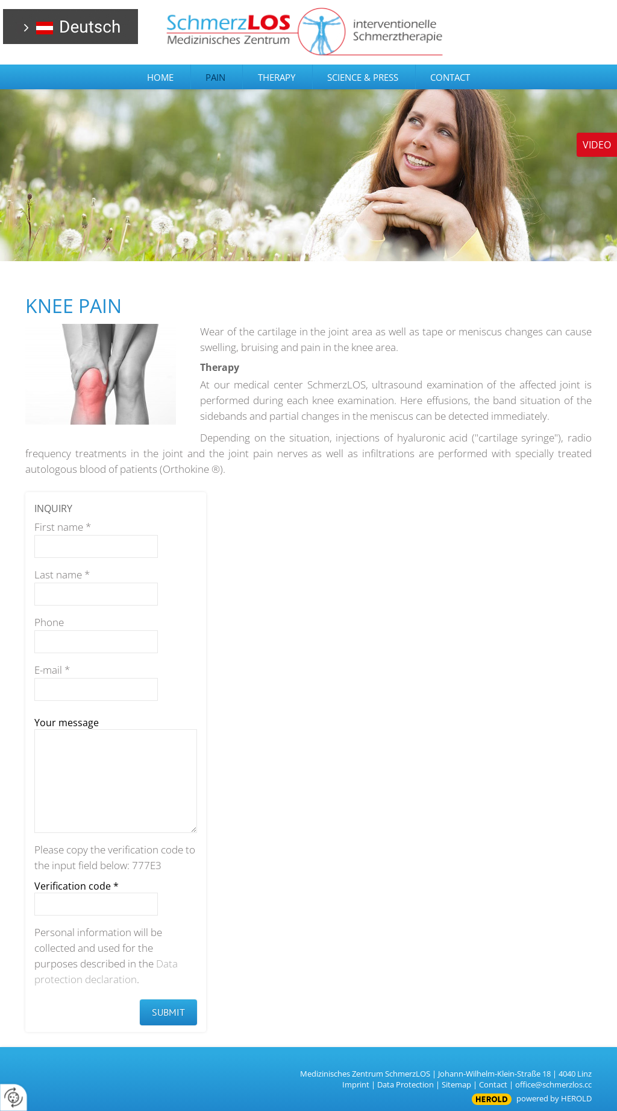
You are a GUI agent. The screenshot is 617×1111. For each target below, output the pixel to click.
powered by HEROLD (554, 1098)
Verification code (76, 886)
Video (597, 144)
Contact (493, 1084)
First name (62, 527)
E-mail (52, 670)
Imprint (355, 1084)
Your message (66, 722)
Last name (62, 574)
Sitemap (456, 1084)
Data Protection (405, 1084)
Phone (49, 622)
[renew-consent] (13, 1097)
